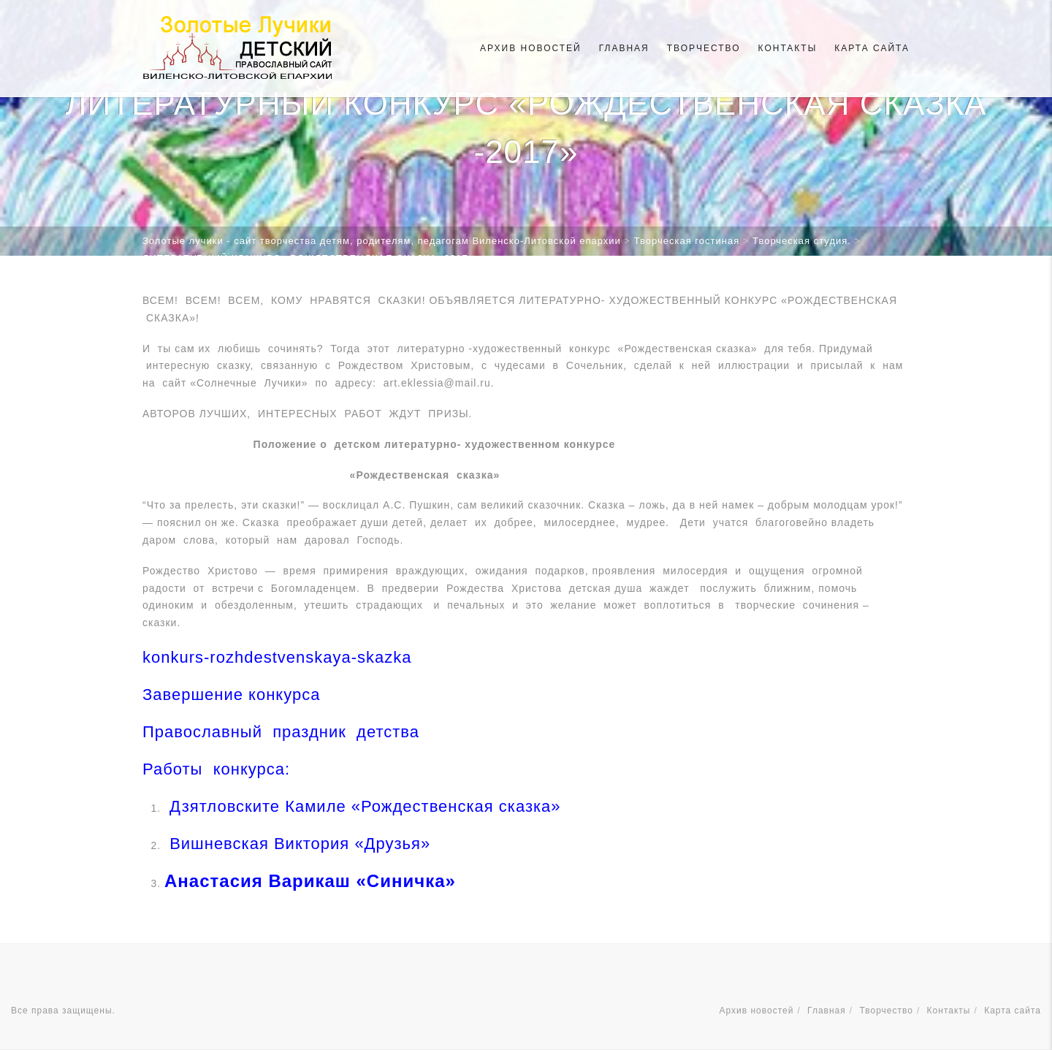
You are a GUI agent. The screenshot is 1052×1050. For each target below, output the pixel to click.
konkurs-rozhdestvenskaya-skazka (276, 657)
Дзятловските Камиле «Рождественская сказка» (362, 806)
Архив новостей (531, 48)
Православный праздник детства (280, 732)
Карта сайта (872, 48)
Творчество (704, 48)
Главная (624, 48)
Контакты (787, 48)
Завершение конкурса (234, 694)
